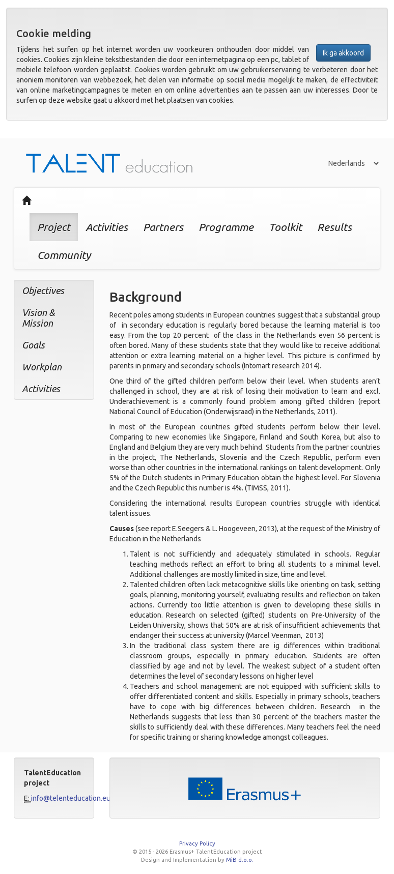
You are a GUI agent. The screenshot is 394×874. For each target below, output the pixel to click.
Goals (33, 345)
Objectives (43, 290)
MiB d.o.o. (240, 860)
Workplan (42, 367)
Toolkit (285, 227)
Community (64, 255)
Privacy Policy (197, 843)
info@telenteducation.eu (70, 798)
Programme (226, 227)
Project (53, 227)
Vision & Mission (38, 317)
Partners (163, 227)
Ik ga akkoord (343, 53)
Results (334, 227)
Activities (107, 227)
